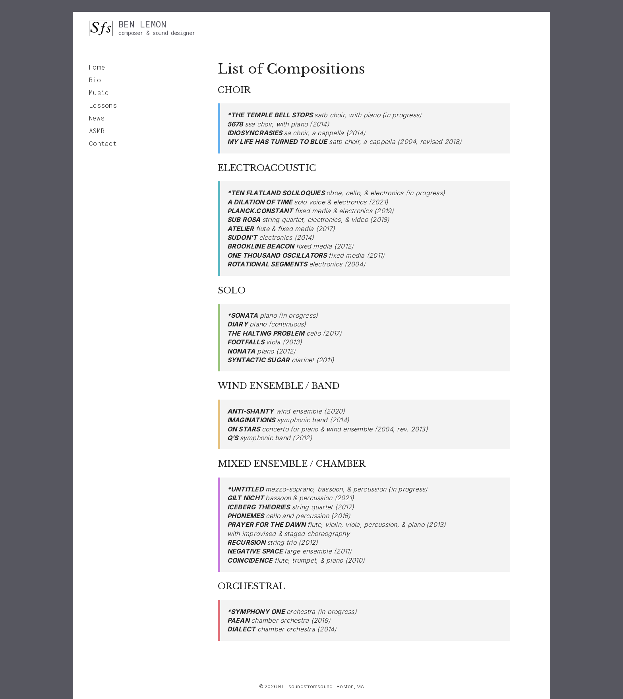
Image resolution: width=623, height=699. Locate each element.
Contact (103, 143)
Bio (95, 80)
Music (98, 92)
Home (97, 67)
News (96, 118)
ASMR (96, 130)
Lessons (103, 105)
